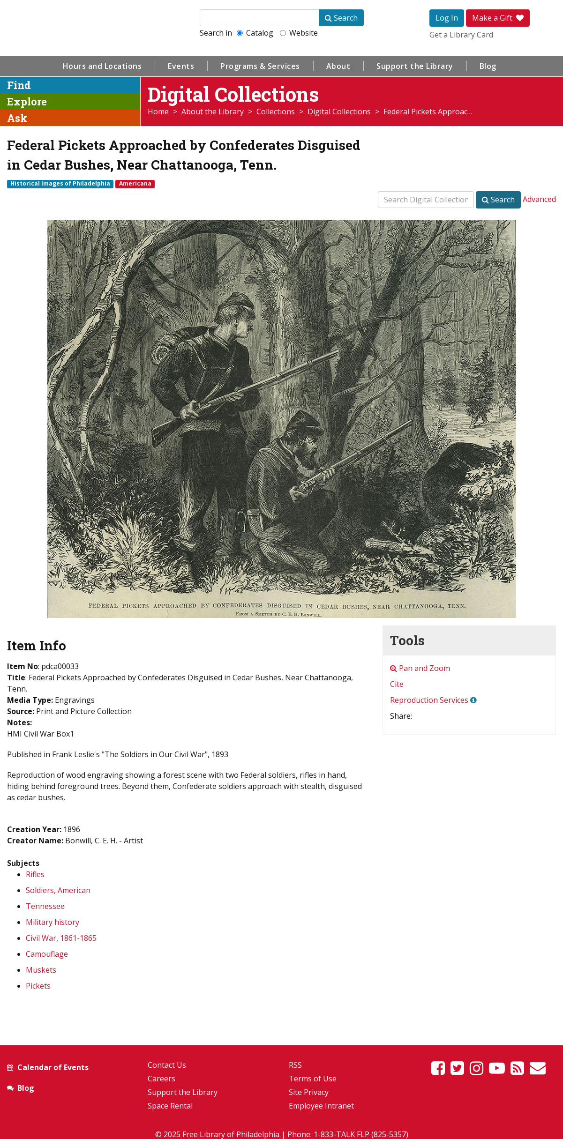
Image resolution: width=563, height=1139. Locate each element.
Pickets (38, 986)
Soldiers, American (58, 890)
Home (158, 111)
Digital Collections (339, 111)
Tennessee (45, 906)
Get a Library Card (461, 35)
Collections (275, 111)
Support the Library (414, 66)
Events (181, 66)
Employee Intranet (321, 1106)
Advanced (539, 199)
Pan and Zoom (420, 668)
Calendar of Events (53, 1067)
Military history (52, 922)
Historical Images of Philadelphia (60, 183)
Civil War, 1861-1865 (61, 938)
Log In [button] (446, 18)
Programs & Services (260, 66)
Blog (488, 66)
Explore (27, 101)
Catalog (255, 32)
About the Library (212, 111)
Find (19, 85)
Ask (17, 118)
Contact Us (167, 1065)
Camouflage (47, 954)
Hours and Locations (102, 66)
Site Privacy (309, 1092)
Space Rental (170, 1106)
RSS (295, 1065)
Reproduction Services (429, 700)
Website (299, 32)
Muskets (41, 970)
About (338, 66)
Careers (161, 1078)
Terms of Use (313, 1078)
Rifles (35, 874)
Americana (135, 183)
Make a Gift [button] (498, 18)
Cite (397, 684)
